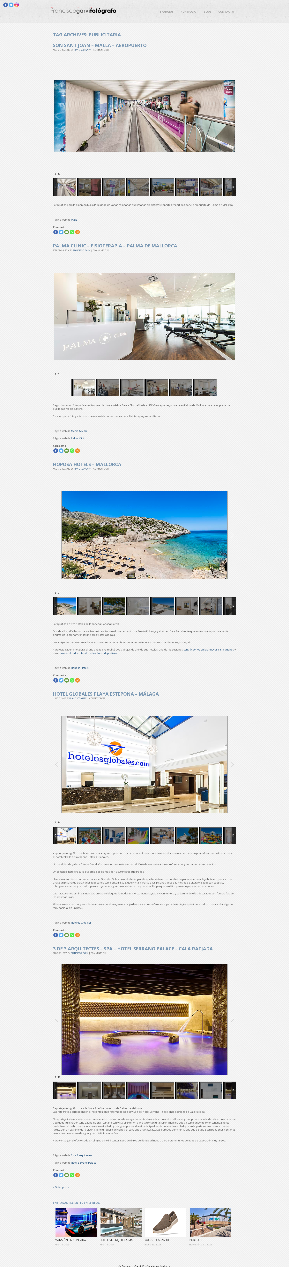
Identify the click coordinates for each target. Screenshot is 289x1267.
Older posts (61, 1187)
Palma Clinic (78, 438)
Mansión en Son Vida (70, 1240)
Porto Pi (195, 1240)
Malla (74, 219)
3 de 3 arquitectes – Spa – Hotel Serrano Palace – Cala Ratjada (133, 948)
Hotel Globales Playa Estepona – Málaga (106, 694)
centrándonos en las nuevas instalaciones (208, 649)
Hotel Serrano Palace (83, 1162)
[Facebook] (5, 5)
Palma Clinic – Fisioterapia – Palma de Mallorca (115, 245)
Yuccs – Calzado (156, 1240)
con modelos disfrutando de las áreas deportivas (87, 653)
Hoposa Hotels (80, 668)
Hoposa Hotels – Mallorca (87, 464)
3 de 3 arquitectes (81, 1155)
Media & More (79, 431)
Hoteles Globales (81, 922)
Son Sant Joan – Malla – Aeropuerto (100, 45)
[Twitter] (11, 5)
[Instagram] (16, 5)
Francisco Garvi (82, 50)
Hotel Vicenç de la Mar (117, 1240)
